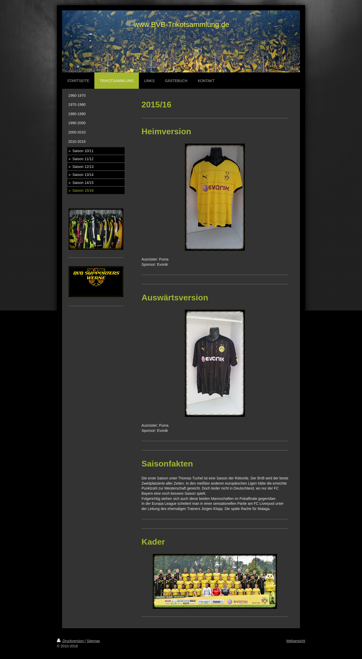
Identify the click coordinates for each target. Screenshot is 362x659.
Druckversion (71, 641)
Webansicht (295, 641)
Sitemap (93, 641)
